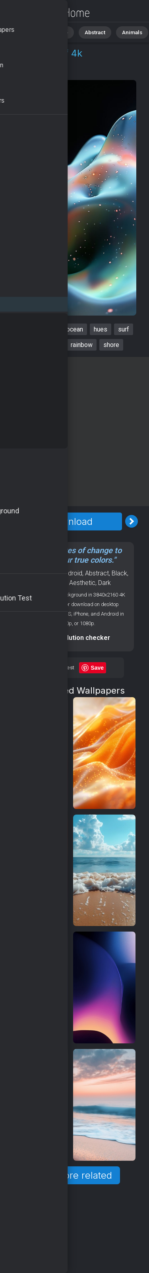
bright (26, 345)
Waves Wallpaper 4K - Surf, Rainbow (47, 12)
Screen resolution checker (70, 637)
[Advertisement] (74, 431)
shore (111, 345)
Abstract (87, 32)
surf (123, 329)
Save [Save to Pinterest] (97, 668)
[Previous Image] (9, 521)
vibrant (46, 329)
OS (25, 72)
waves (17, 329)
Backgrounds (47, 583)
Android (50, 72)
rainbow (82, 345)
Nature (55, 32)
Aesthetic (82, 583)
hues (100, 329)
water (52, 345)
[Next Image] (131, 521)
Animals (121, 32)
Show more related (70, 1175)
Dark (104, 583)
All (30, 32)
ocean (74, 329)
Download (70, 521)
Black (119, 573)
